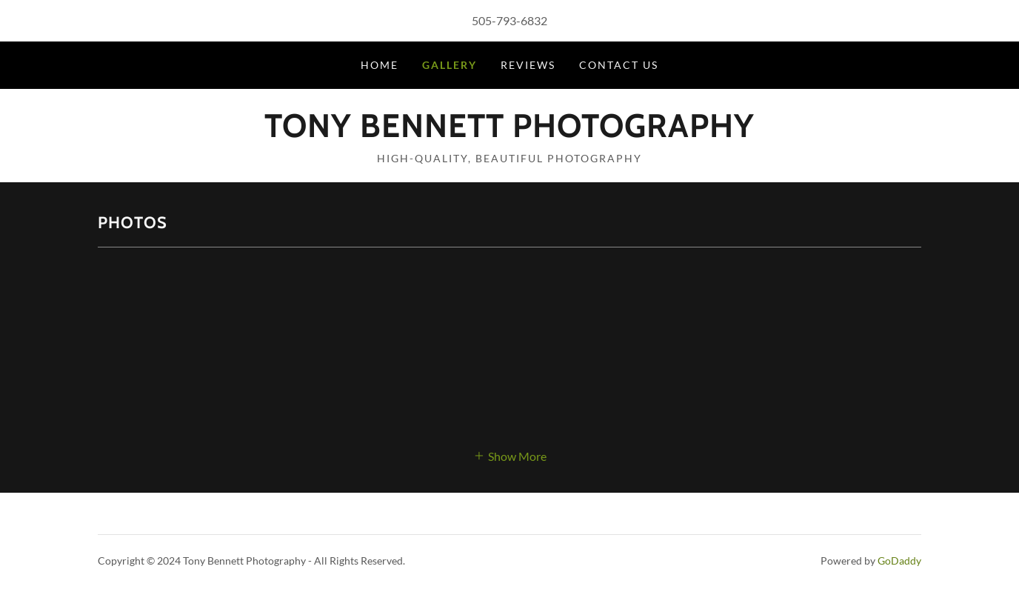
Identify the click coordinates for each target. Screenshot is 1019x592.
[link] (509, 132)
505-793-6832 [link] (509, 20)
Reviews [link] (528, 65)
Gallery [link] (449, 65)
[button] (510, 454)
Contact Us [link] (618, 65)
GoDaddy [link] (899, 560)
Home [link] (379, 65)
